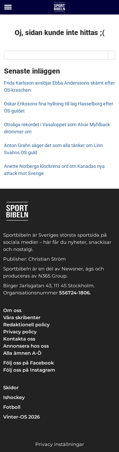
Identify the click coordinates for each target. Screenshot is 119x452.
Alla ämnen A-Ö (22, 353)
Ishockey (14, 397)
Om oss (12, 310)
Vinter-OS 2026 (21, 417)
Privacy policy (20, 332)
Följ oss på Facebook (28, 363)
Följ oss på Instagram (29, 370)
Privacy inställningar (59, 444)
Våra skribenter (22, 317)
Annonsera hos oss (26, 346)
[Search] (111, 55)
